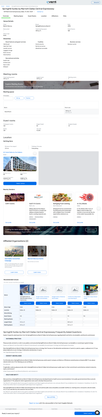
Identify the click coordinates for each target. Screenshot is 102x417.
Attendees (6, 95)
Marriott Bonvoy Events (35, 258)
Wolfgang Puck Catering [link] (61, 204)
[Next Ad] (35, 153)
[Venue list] (95, 2)
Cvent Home (54, 409)
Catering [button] (55, 216)
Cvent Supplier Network (10, 409)
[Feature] (29, 98)
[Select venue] (19, 183)
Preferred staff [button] (32, 218)
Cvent (2, 6)
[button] (31, 217)
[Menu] (2, 2)
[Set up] (19, 98)
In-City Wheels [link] (82, 204)
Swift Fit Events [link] (34, 204)
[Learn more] (14, 272)
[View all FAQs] (51, 397)
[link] (14, 197)
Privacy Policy (78, 409)
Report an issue (34, 403)
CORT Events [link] (10, 204)
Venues (8, 6)
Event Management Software (35, 409)
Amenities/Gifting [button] (39, 216)
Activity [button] (31, 216)
